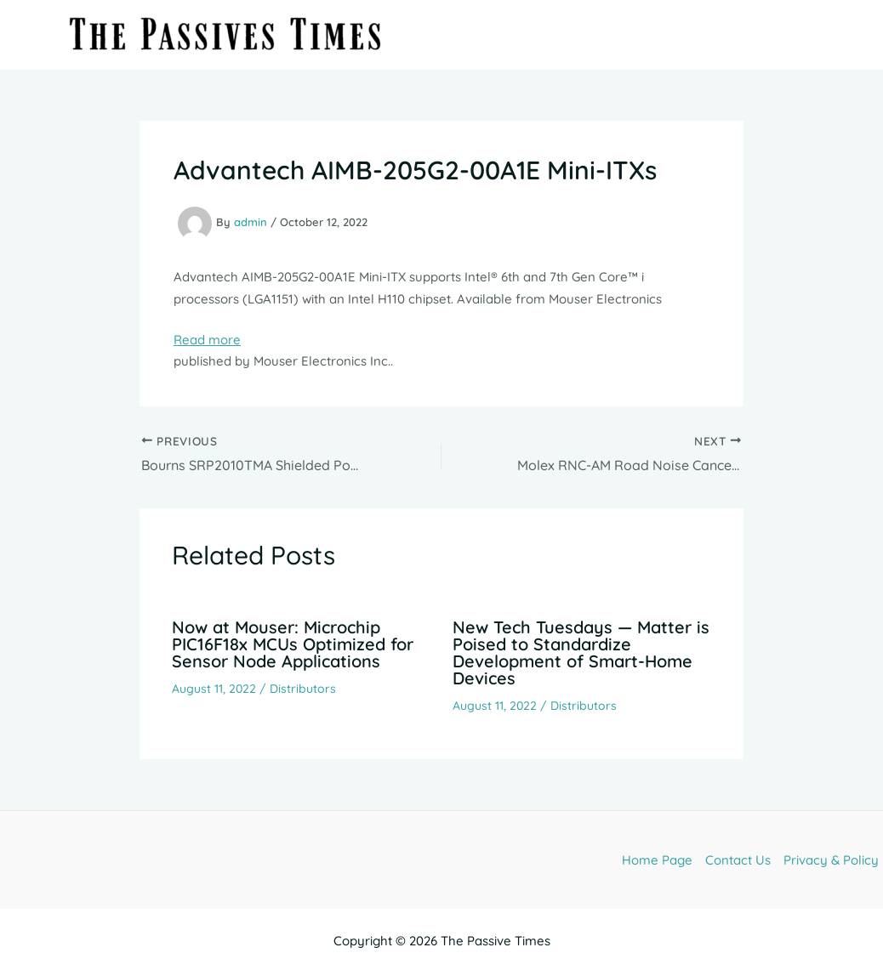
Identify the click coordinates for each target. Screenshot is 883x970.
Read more (207, 340)
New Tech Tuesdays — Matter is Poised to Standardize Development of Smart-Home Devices (581, 652)
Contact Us (738, 860)
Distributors (303, 688)
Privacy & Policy (831, 860)
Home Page (657, 860)
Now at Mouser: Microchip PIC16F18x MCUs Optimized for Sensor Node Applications (292, 644)
